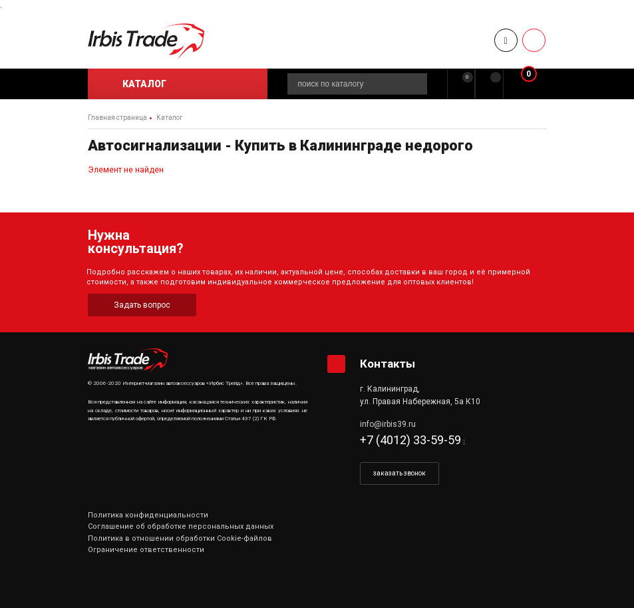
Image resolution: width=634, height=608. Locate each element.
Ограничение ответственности (146, 549)
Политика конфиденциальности (148, 515)
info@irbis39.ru (388, 424)
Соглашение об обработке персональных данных (180, 526)
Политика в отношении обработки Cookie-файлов (180, 538)
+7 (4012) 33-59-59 (410, 440)
